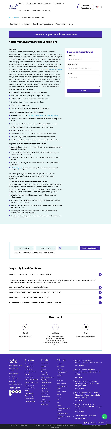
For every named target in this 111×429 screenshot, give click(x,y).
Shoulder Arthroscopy (31, 382)
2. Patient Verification (36, 235)
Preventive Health (62, 372)
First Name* (71, 55)
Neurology (44, 372)
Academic (59, 375)
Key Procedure (24, 10)
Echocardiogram (16, 168)
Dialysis (27, 390)
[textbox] (25, 248)
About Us (21, 4)
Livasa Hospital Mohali (15, 365)
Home (10, 17)
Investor (59, 405)
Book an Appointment (86, 7)
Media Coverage (61, 391)
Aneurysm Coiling (30, 388)
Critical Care (44, 388)
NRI (58, 402)
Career (59, 397)
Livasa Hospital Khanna (15, 384)
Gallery (59, 394)
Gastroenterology (46, 382)
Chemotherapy (29, 398)
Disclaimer (24, 425)
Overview (13, 24)
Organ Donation (61, 383)
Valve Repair (28, 369)
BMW (58, 400)
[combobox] (24, 248)
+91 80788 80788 (81, 418)
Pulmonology (45, 391)
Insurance (60, 380)
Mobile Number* (72, 64)
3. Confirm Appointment (58, 235)
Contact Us (60, 369)
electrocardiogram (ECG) (53, 69)
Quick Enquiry (46, 10)
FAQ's (71, 24)
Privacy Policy (13, 425)
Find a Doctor (31, 4)
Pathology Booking (62, 413)
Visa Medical (36, 10)
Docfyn (100, 425)
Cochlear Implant (30, 401)
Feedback (70, 73)
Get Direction (79, 366)
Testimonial (60, 24)
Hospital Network (44, 4)
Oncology (43, 369)
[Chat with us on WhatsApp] (104, 416)
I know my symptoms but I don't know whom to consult (34, 253)
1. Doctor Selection (17, 235)
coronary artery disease (36, 115)
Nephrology (44, 380)
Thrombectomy (29, 385)
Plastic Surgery (45, 394)
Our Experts (24, 24)
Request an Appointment (94, 423)
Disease (16, 17)
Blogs (58, 378)
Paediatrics (44, 385)
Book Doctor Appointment (43, 24)
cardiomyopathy (52, 115)
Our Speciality (58, 4)
